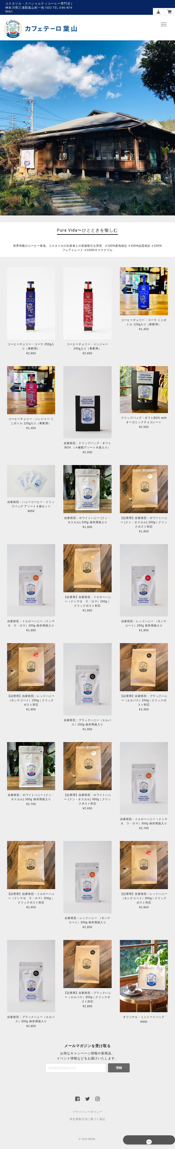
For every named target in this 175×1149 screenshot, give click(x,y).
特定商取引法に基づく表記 (87, 1119)
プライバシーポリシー (87, 1112)
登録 (119, 1068)
